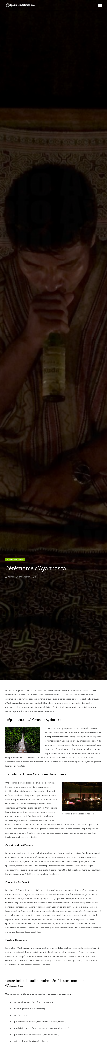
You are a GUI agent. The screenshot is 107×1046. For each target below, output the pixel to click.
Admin (9, 577)
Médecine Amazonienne (15, 559)
